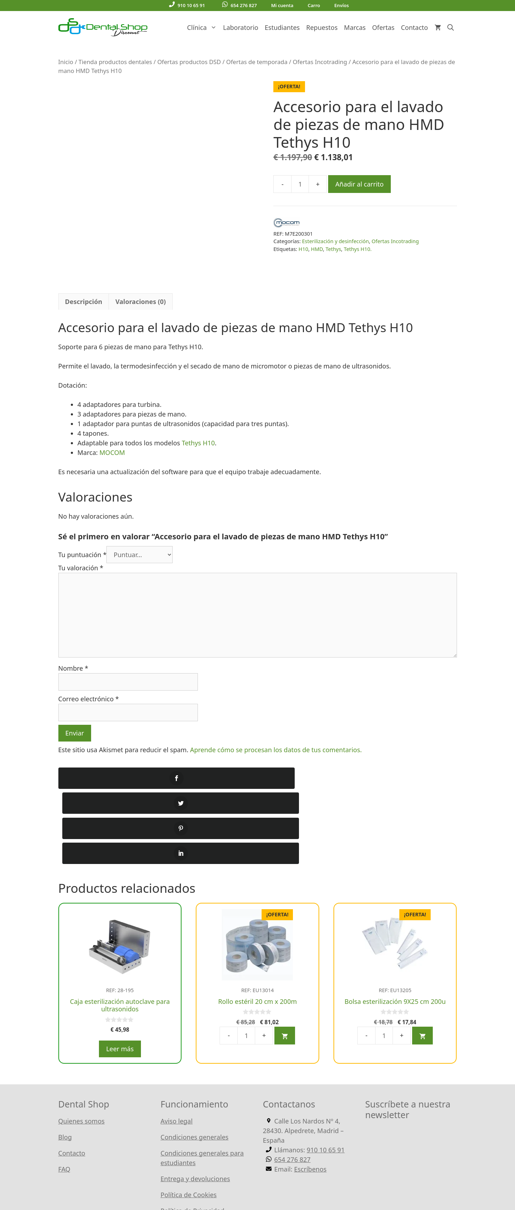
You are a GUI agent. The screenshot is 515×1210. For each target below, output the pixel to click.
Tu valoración (81, 540)
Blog (65, 1034)
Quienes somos (81, 1018)
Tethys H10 (198, 415)
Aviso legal (177, 1018)
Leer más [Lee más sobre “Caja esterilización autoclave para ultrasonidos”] (119, 946)
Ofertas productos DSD (189, 62)
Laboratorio (240, 27)
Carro (314, 5)
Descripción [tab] (84, 274)
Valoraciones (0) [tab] (140, 274)
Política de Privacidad (192, 1108)
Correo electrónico (88, 671)
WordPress (227, 1181)
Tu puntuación (82, 527)
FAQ (64, 1066)
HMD (317, 249)
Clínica (203, 27)
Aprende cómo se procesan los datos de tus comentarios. (276, 722)
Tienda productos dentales (115, 62)
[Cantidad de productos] (300, 184)
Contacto (414, 27)
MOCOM (112, 425)
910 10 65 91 (187, 5)
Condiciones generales (194, 1034)
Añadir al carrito (359, 184)
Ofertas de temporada (256, 62)
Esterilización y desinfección (335, 241)
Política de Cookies (189, 1092)
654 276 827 (239, 5)
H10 (303, 249)
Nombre (73, 640)
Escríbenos (310, 1066)
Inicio (65, 62)
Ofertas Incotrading (320, 62)
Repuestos (321, 27)
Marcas (355, 27)
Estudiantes (282, 27)
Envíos (341, 5)
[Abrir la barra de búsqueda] (450, 27)
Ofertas (383, 27)
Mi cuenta (282, 5)
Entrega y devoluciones (195, 1076)
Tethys (333, 249)
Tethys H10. (358, 249)
